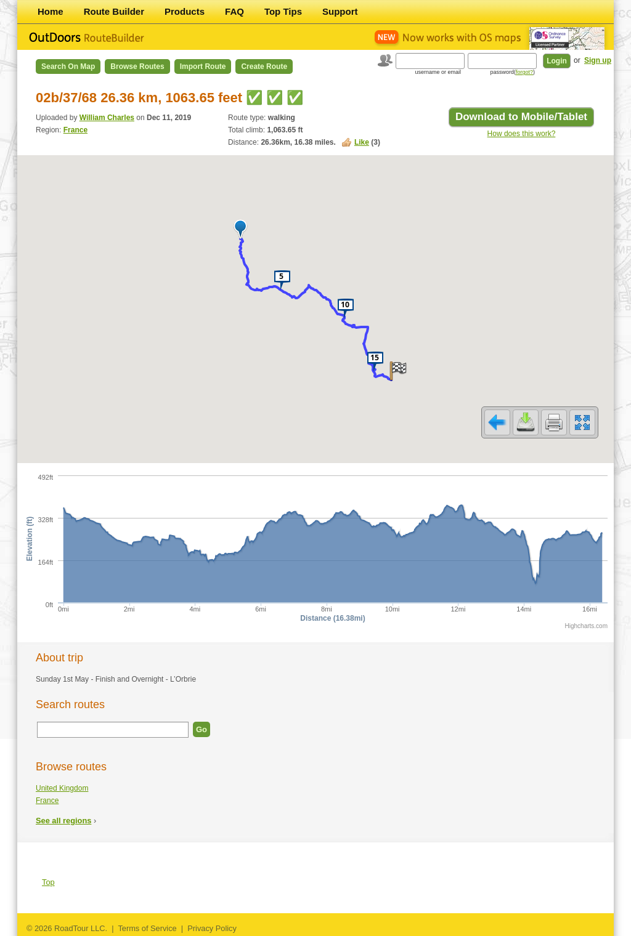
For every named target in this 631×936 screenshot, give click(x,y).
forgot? (524, 72)
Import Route (203, 66)
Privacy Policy (212, 928)
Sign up (597, 60)
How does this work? (521, 133)
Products (185, 11)
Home (50, 11)
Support (340, 11)
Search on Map (68, 66)
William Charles (106, 117)
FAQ (234, 11)
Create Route (264, 66)
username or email (438, 72)
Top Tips (283, 11)
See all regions (63, 820)
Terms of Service (147, 928)
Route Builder (114, 11)
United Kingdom (62, 788)
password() (512, 72)
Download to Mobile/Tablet (521, 117)
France (75, 130)
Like (361, 142)
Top (48, 882)
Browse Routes (137, 66)
